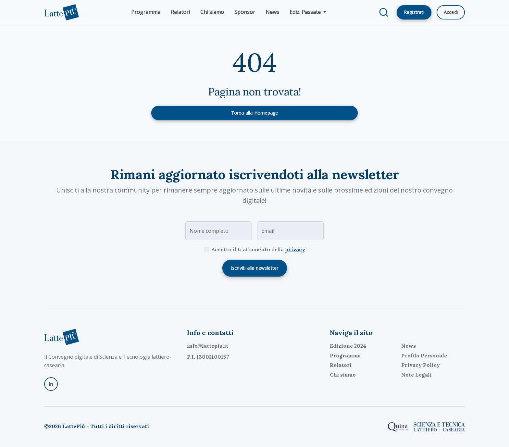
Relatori (180, 12)
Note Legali (416, 374)
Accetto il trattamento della (258, 249)
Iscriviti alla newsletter (255, 268)
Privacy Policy (420, 365)
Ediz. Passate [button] (306, 12)
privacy (295, 249)
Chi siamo (212, 12)
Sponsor (244, 12)
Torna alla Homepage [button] (254, 113)
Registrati (414, 12)
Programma (145, 12)
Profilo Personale (424, 355)
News (272, 12)
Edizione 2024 (348, 345)
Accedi (451, 12)
